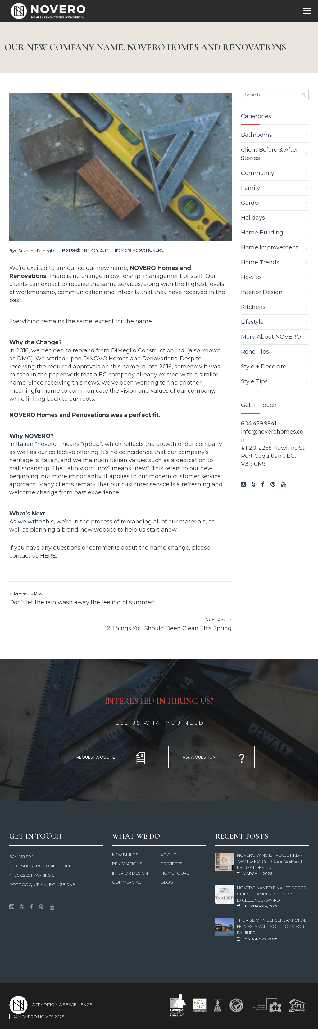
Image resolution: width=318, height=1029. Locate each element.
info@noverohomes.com (39, 865)
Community (257, 173)
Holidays (253, 217)
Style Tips (254, 381)
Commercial (126, 882)
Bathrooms (256, 134)
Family (250, 188)
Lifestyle (252, 321)
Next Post (168, 624)
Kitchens (253, 307)
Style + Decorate (263, 366)
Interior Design (262, 292)
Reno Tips (255, 351)
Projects (172, 863)
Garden (251, 202)
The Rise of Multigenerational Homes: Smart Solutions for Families (271, 926)
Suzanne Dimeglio (37, 250)
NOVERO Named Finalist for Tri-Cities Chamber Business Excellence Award (273, 893)
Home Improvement (269, 247)
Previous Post (81, 598)
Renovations (127, 863)
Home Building (262, 232)
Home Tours (175, 873)
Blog (167, 882)
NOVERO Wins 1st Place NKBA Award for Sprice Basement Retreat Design (269, 861)
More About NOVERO (143, 249)
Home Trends (260, 262)
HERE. (48, 555)
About (168, 854)
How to (251, 277)
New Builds (125, 854)
